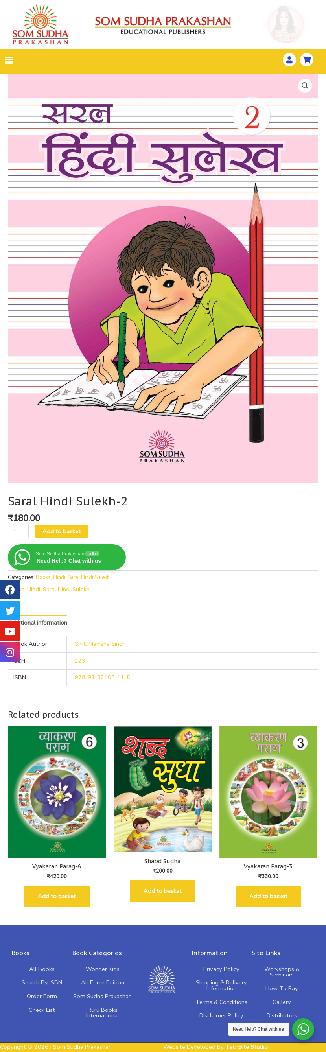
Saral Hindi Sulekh (89, 577)
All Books (42, 969)
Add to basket (61, 531)
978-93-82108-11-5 (102, 677)
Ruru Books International (102, 1013)
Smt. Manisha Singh (100, 644)
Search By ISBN (42, 982)
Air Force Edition (102, 982)
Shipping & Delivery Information (221, 985)
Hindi (59, 577)
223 (80, 661)
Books (43, 577)
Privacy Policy (221, 969)
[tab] (37, 622)
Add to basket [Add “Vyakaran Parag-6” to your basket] (57, 896)
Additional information (37, 622)
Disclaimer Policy (221, 1015)
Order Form (42, 996)
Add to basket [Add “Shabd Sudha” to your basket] (163, 891)
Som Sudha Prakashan (102, 996)
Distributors (282, 1015)
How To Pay (281, 988)
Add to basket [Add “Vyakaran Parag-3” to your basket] (268, 896)
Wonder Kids (103, 969)
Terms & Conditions (221, 1002)
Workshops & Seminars (282, 972)
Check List (42, 1010)
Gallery (282, 1002)
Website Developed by (215, 1047)
